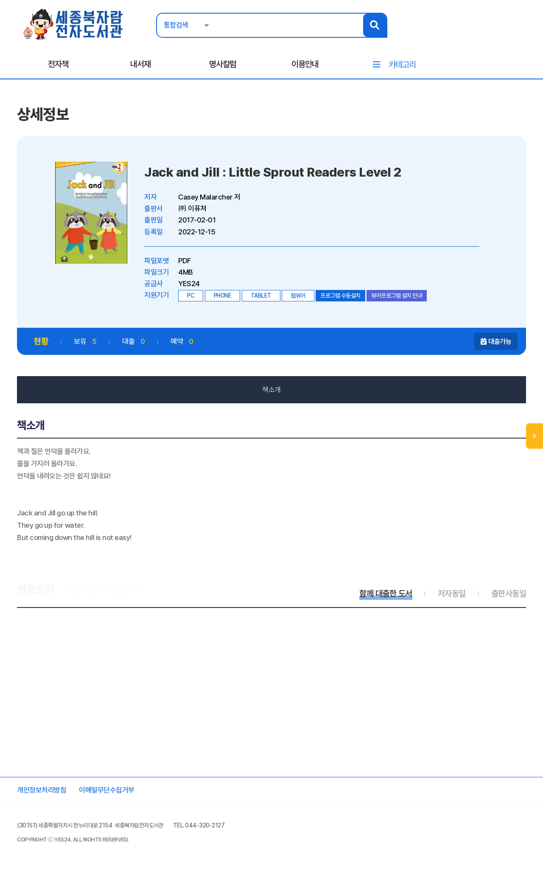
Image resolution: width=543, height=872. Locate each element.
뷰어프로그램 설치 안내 (396, 295)
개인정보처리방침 (41, 790)
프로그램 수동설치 (340, 295)
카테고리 (402, 64)
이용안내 (305, 64)
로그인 (497, 33)
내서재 (140, 64)
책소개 (271, 389)
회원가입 (526, 33)
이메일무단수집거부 (106, 790)
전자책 (58, 64)
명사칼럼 (222, 64)
